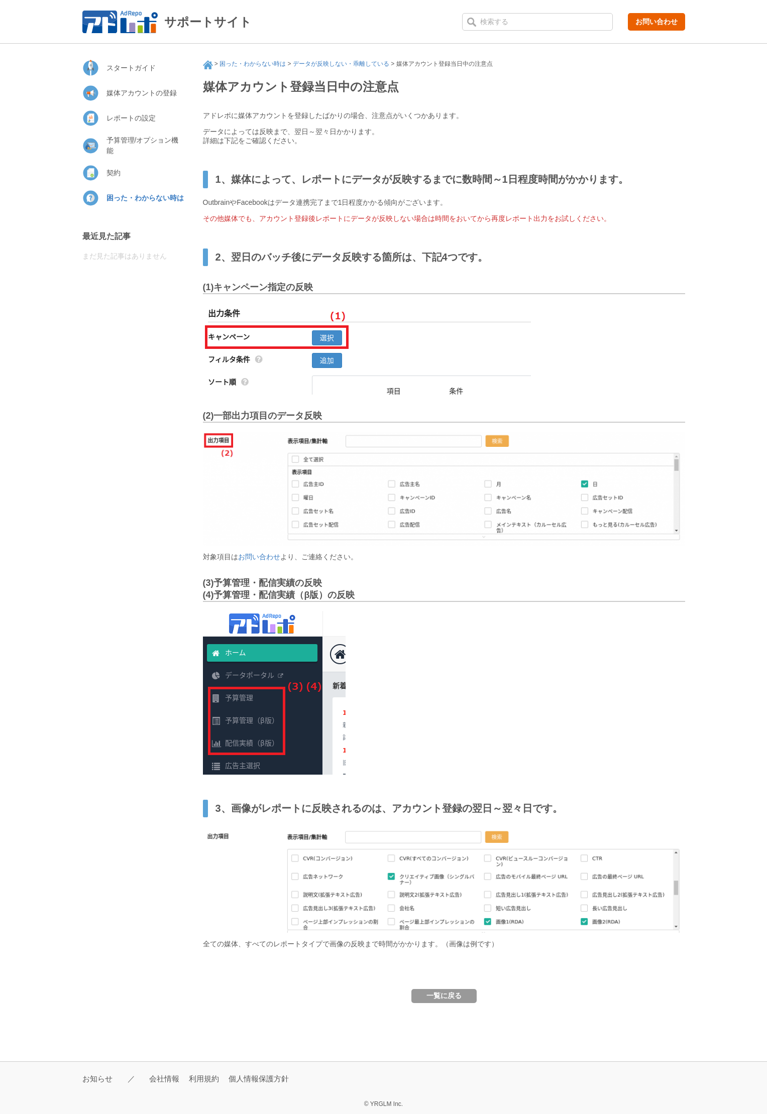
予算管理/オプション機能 (142, 145)
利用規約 (204, 1078)
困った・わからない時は (253, 63)
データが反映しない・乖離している (341, 63)
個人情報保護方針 (259, 1078)
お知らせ (97, 1078)
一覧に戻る (444, 996)
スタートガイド (131, 68)
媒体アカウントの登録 (141, 93)
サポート (208, 65)
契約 (113, 173)
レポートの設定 (131, 118)
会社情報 (164, 1078)
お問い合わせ (656, 22)
